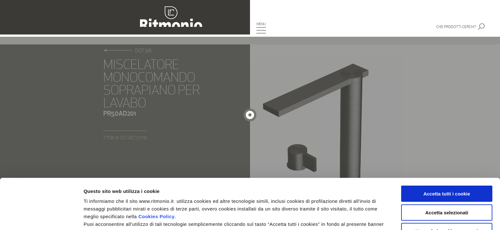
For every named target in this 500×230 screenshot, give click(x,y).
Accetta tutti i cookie (446, 143)
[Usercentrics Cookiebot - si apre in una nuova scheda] (41, 217)
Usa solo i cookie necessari (446, 180)
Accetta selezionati (446, 162)
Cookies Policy (156, 166)
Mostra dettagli (335, 217)
